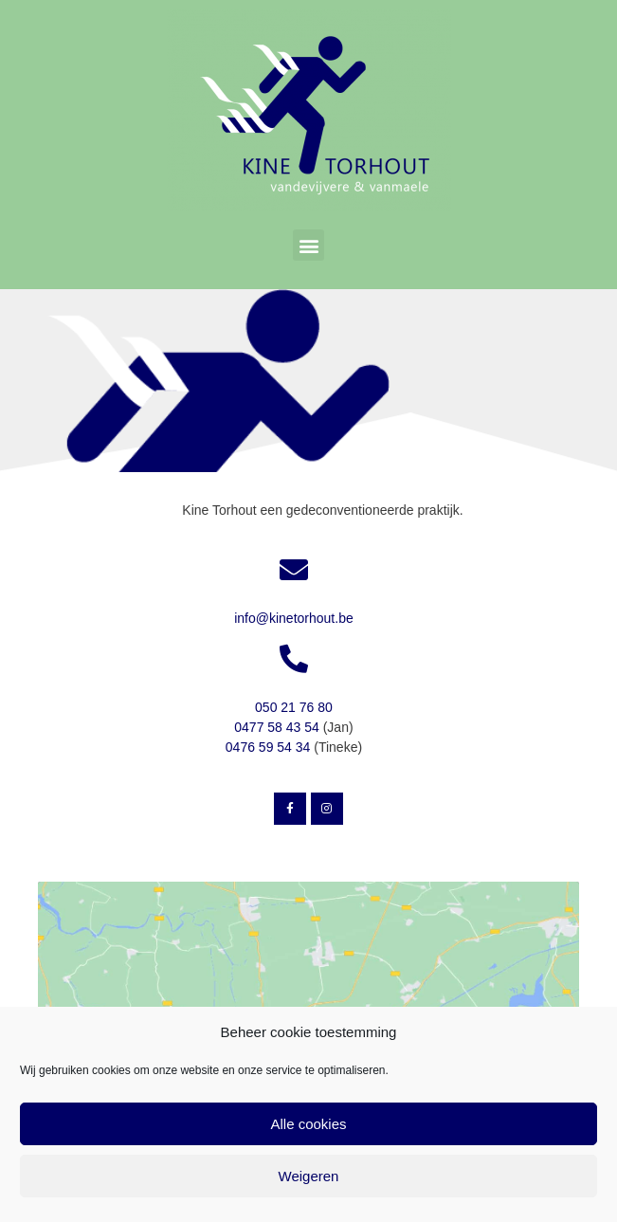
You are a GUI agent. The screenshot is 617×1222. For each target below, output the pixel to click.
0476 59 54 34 (268, 747)
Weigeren (309, 1176)
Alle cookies (308, 1124)
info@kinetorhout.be (294, 618)
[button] (308, 245)
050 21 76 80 (294, 707)
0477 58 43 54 (276, 727)
